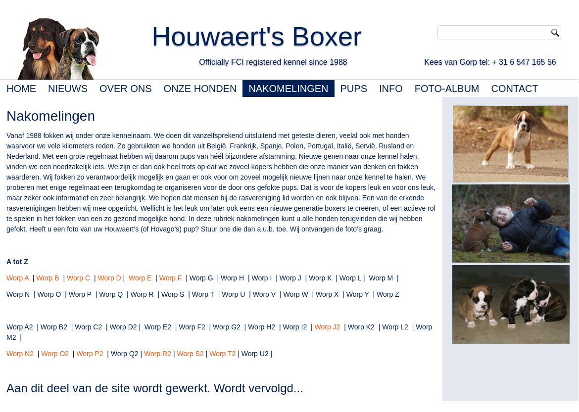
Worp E (140, 278)
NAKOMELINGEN (288, 88)
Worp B (47, 278)
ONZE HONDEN (200, 88)
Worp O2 (55, 354)
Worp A (17, 278)
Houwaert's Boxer (256, 36)
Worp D (109, 278)
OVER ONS (125, 88)
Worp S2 (190, 354)
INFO (391, 88)
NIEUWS (68, 88)
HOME (21, 88)
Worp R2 (157, 354)
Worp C (78, 278)
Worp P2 (89, 354)
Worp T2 (222, 354)
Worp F (170, 278)
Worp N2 (20, 354)
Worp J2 (327, 327)
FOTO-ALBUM (447, 88)
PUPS (353, 88)
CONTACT (514, 88)
